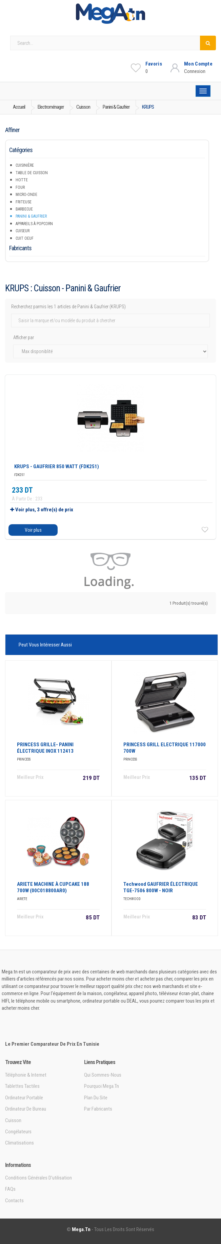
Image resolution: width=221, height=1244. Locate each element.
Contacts (14, 1200)
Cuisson (13, 1120)
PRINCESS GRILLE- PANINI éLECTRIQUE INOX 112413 (45, 748)
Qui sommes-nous (102, 1075)
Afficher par (23, 337)
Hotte (22, 180)
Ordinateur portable (24, 1098)
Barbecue (24, 209)
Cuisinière (25, 165)
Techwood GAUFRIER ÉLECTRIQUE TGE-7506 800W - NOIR (160, 887)
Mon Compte (198, 64)
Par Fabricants (98, 1109)
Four (20, 187)
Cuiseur (22, 230)
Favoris (153, 64)
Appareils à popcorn (34, 223)
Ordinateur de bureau (25, 1109)
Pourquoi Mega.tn (101, 1086)
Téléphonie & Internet (25, 1075)
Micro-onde (26, 194)
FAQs (10, 1189)
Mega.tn (81, 1229)
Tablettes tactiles (22, 1086)
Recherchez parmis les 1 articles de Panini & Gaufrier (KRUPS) (68, 306)
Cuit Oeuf (25, 238)
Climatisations (19, 1143)
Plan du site (95, 1098)
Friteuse (24, 202)
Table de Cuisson (32, 172)
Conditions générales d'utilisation (38, 1178)
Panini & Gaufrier (31, 216)
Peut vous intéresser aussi (45, 645)
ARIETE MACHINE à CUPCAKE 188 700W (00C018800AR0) (53, 887)
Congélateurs (18, 1132)
